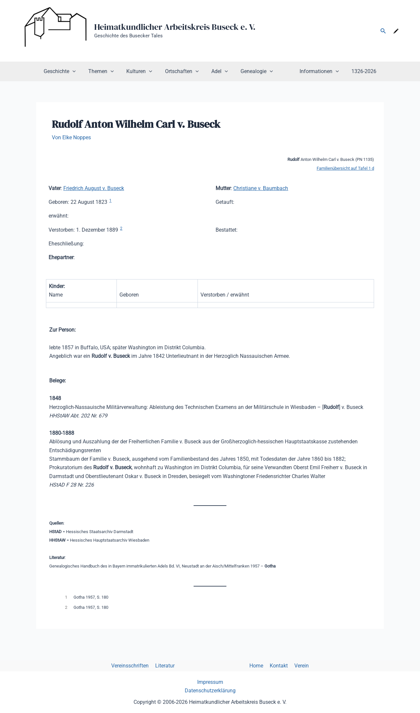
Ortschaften (184, 71)
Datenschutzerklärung (210, 690)
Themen (107, 71)
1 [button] (110, 200)
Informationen (312, 71)
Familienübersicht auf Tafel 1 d (345, 167)
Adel (219, 71)
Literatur (167, 665)
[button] (383, 31)
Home (255, 665)
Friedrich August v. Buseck (93, 188)
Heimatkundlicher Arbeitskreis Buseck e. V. (175, 27)
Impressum (210, 682)
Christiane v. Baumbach (260, 188)
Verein (297, 665)
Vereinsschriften (134, 665)
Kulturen (144, 71)
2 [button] (121, 228)
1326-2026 (355, 71)
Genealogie (254, 71)
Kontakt (276, 665)
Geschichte (68, 71)
